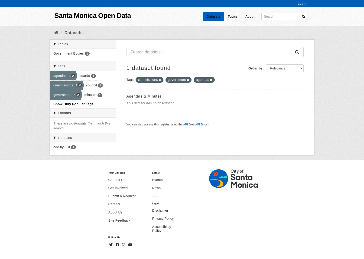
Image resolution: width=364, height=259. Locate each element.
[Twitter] (111, 245)
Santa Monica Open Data (92, 15)
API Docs (201, 124)
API (185, 124)
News (156, 188)
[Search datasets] (284, 16)
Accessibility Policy (161, 229)
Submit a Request (122, 196)
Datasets (214, 16)
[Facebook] (118, 245)
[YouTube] (130, 245)
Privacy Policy (163, 218)
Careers (114, 204)
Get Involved (118, 188)
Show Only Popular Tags (73, 104)
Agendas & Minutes (144, 96)
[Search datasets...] (209, 52)
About (249, 16)
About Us (115, 212)
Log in (302, 3)
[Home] (56, 32)
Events (157, 180)
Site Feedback (119, 220)
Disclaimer (160, 210)
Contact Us (116, 180)
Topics (232, 16)
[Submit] (304, 16)
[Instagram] (124, 245)
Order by (255, 68)
